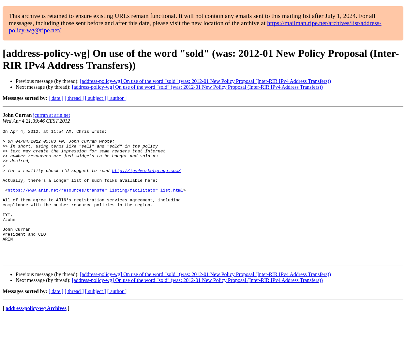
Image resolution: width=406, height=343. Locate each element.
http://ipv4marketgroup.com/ (146, 179)
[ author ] (117, 98)
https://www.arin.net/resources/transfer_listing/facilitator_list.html (95, 203)
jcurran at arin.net (51, 115)
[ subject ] (95, 98)
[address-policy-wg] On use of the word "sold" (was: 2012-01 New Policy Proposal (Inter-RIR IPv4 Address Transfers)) (205, 81)
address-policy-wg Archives (36, 334)
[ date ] (56, 98)
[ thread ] (74, 98)
